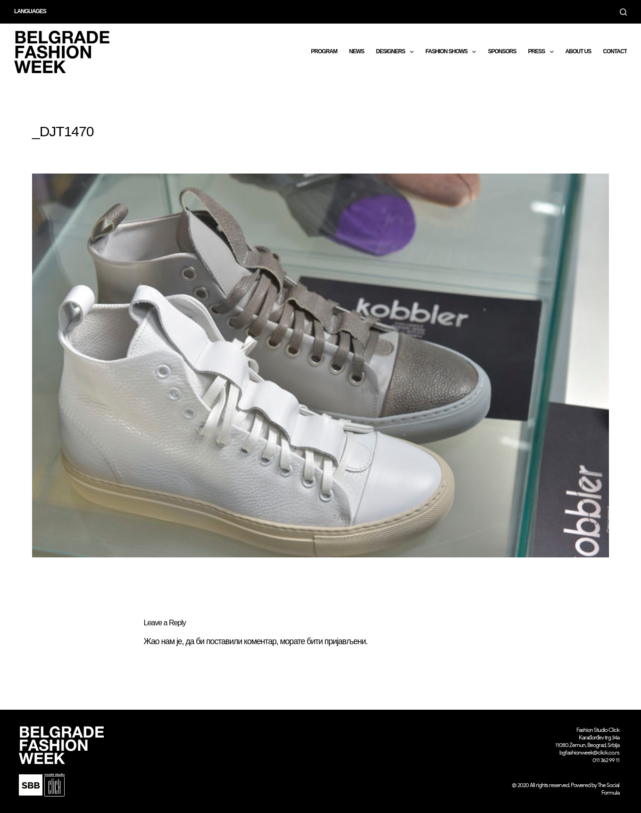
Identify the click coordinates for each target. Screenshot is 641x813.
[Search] (623, 12)
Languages (30, 11)
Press (542, 52)
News (356, 51)
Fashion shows (452, 52)
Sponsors (502, 51)
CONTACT (615, 51)
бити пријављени (336, 641)
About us (578, 51)
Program (324, 51)
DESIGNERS (396, 52)
